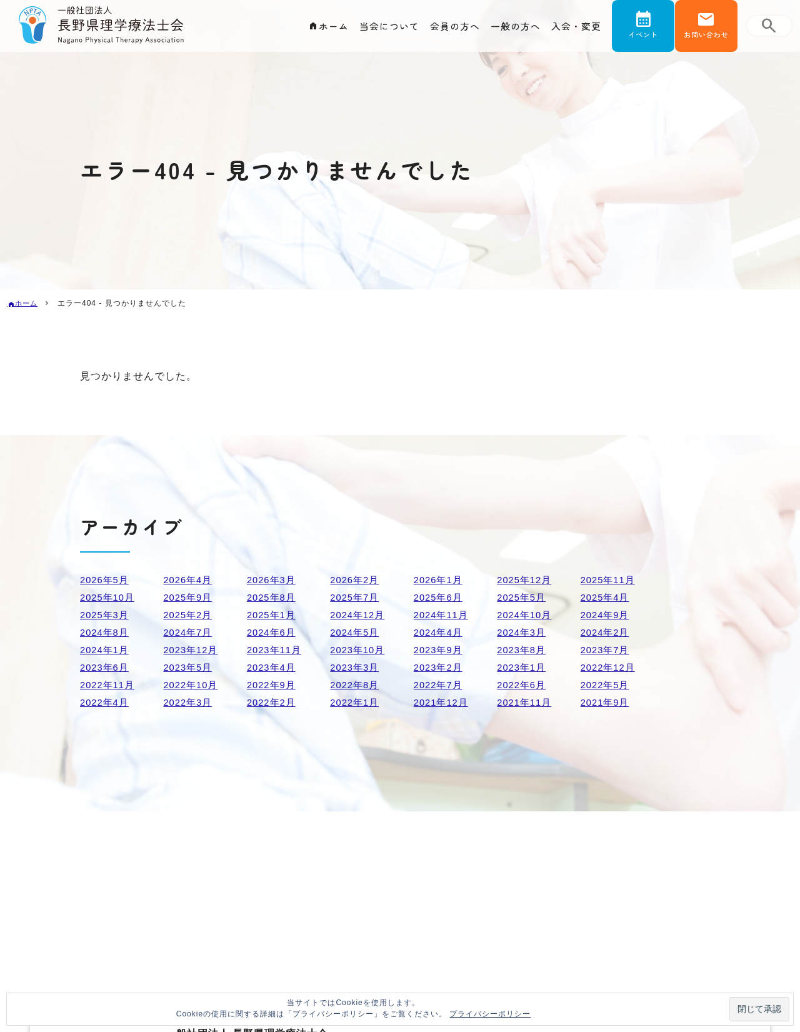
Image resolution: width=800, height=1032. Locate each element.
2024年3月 (523, 632)
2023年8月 (523, 649)
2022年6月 (523, 684)
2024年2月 (607, 632)
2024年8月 (106, 632)
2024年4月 (440, 632)
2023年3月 (356, 667)
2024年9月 (607, 614)
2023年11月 (276, 649)
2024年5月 (356, 632)
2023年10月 (359, 649)
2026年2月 (356, 579)
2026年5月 (106, 579)
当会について (378, 28)
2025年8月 (273, 597)
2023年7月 (607, 649)
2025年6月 (440, 597)
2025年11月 (610, 579)
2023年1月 (523, 667)
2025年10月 (109, 597)
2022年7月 (440, 684)
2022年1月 (356, 702)
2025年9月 (189, 597)
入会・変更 (574, 28)
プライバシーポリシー (490, 1013)
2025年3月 (106, 614)
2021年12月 (443, 702)
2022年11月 (109, 684)
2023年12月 (192, 649)
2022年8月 (356, 684)
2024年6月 (273, 632)
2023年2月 (440, 667)
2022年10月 (192, 684)
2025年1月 (273, 614)
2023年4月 (273, 667)
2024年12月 (359, 614)
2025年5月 (523, 597)
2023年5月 (189, 667)
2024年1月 (106, 649)
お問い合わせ (706, 39)
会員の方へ (447, 28)
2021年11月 (526, 702)
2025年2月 (189, 614)
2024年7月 (189, 632)
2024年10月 (526, 614)
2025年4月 (607, 597)
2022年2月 (273, 702)
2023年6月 (106, 667)
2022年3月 (189, 702)
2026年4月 (189, 579)
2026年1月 (440, 579)
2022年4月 (106, 702)
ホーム (320, 28)
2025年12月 (526, 579)
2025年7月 (356, 597)
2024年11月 (443, 614)
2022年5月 (607, 684)
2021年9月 (607, 702)
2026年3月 (273, 579)
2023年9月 (440, 649)
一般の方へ (511, 28)
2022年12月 (610, 667)
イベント (643, 39)
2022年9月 (273, 684)
